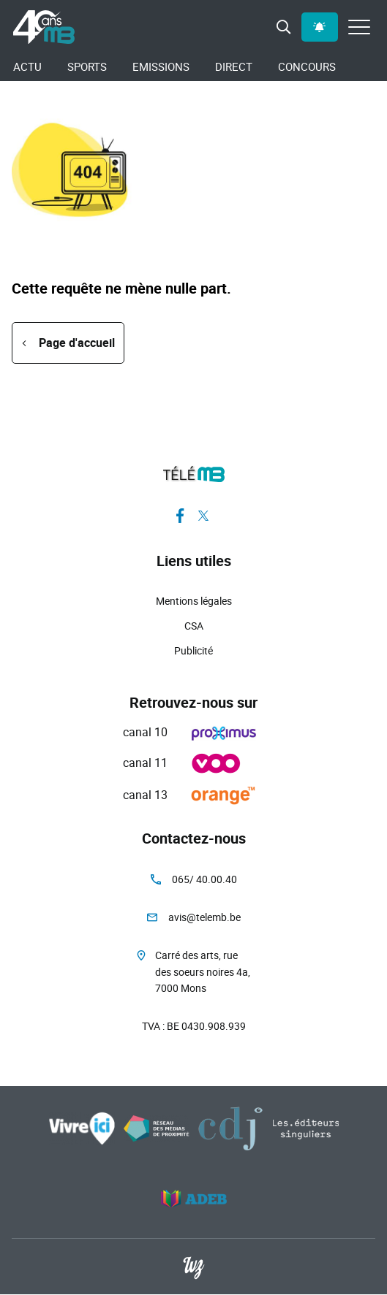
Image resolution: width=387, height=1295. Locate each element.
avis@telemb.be (204, 917)
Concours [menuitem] (307, 66)
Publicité (193, 650)
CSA (193, 626)
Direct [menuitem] (233, 66)
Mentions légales (194, 601)
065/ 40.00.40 (204, 879)
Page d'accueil (77, 343)
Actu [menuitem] (27, 66)
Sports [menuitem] (87, 66)
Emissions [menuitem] (160, 66)
